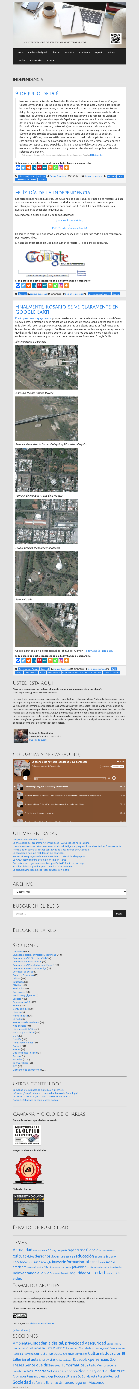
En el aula (18, 988)
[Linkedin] (34, 167)
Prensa (17, 1049)
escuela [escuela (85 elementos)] (100, 1256)
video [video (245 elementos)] (17, 1278)
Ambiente (84, 52)
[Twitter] (23, 167)
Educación (18, 982)
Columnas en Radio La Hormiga (29, 968)
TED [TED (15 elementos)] (55, 1382)
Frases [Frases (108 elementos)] (37, 1262)
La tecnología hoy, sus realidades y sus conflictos (39, 853)
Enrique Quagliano (58, 176)
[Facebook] (18, 167)
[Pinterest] (39, 167)
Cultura (17, 978)
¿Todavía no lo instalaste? (98, 650)
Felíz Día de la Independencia (52, 192)
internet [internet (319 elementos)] (92, 1261)
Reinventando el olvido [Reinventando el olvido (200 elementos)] (32, 1273)
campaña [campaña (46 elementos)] (61, 1250)
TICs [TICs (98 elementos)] (116, 1273)
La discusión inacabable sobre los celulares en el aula (41, 869)
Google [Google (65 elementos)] (47, 1262)
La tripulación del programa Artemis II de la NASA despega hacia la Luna (51, 843)
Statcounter (36, 1323)
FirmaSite (23, 1387)
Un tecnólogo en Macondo (27, 1069)
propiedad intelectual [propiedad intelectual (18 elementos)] (96, 1267)
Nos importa (19, 1025)
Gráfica (21, 60)
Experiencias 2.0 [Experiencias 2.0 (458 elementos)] (100, 1359)
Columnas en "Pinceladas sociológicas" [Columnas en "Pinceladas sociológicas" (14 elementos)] (86, 1348)
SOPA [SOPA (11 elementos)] (108, 1274)
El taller (17, 985)
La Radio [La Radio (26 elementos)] (90, 1365)
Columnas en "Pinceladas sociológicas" (33, 965)
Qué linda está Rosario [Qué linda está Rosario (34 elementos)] (92, 1376)
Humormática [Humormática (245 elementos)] (72, 1365)
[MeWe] (44, 167)
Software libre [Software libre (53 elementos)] (42, 1382)
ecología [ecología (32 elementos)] (70, 1256)
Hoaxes (17, 1012)
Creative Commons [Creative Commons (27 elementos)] (75, 1353)
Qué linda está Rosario (25, 1052)
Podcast (17, 1046)
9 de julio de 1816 (36, 93)
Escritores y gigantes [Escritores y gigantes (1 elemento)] (64, 1360)
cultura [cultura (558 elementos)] (20, 1255)
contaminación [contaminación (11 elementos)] (109, 1251)
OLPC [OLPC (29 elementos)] (120, 1371)
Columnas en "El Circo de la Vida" (30, 958)
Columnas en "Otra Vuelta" (27, 961)
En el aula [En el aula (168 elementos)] (30, 1359)
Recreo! (17, 1056)
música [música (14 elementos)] (40, 1267)
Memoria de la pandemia (26, 1022)
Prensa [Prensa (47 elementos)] (72, 1376)
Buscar (119, 913)
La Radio (17, 1019)
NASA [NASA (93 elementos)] (47, 1267)
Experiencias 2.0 (21, 1002)
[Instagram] (61, 167)
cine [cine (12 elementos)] (101, 1250)
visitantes (48, 1323)
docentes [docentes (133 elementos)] (58, 1256)
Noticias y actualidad (24, 1032)
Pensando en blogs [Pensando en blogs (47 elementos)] (40, 1376)
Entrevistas (36, 60)
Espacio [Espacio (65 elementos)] (111, 1256)
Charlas (56, 52)
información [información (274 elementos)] (73, 1262)
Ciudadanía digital (37, 52)
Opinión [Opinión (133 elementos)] (19, 1376)
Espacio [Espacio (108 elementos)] (79, 1359)
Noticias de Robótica (24, 1029)
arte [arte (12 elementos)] (39, 1250)
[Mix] (50, 167)
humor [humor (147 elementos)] (57, 1262)
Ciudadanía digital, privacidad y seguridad (34, 954)
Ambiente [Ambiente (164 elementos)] (21, 1343)
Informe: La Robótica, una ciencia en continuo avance (41, 1096)
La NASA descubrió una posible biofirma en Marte (39, 859)
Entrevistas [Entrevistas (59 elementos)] (47, 1359)
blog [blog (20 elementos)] (54, 1250)
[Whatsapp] (55, 167)
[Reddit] (28, 167)
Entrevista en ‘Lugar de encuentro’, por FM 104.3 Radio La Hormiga (48, 863)
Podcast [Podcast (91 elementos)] (60, 1376)
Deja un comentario (93, 176)
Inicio (21, 52)
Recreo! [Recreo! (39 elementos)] (113, 1376)
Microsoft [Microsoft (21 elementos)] (31, 1267)
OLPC (16, 1035)
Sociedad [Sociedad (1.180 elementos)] (22, 1382)
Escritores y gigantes (24, 995)
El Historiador (96, 155)
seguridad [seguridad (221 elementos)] (78, 1273)
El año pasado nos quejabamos (33, 318)
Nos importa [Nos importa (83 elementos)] (36, 1371)
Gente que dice (21, 1009)
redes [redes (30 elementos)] (119, 1267)
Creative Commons (23, 975)
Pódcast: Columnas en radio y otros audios (35, 1100)
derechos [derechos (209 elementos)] (42, 1256)
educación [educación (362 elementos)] (84, 1256)
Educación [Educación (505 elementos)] (111, 1353)
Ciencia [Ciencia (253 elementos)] (92, 1250)
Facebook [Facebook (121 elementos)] (20, 1262)
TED (15, 1066)
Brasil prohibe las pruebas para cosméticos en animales (43, 866)
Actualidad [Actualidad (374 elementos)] (22, 1249)
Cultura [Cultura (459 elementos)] (95, 1353)
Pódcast (112, 52)
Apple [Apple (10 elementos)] (35, 1251)
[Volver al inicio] (21, 1330)
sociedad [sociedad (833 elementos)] (96, 1272)
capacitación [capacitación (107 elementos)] (77, 1250)
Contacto (52, 60)
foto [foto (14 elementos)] (30, 1262)
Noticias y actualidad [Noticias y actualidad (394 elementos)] (97, 1371)
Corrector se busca (23, 971)
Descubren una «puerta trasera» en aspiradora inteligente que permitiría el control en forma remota (67, 846)
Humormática (20, 1015)
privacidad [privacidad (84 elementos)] (79, 1267)
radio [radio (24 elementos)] (109, 1267)
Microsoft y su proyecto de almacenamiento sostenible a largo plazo (49, 856)
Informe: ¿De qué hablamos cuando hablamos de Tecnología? (46, 1093)
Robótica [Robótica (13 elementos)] (56, 1274)
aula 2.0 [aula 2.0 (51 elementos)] (46, 1250)
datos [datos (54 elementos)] (30, 1256)
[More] (66, 167)
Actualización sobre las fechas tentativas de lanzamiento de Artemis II (51, 849)
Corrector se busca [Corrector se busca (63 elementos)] (48, 1353)
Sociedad (17, 1059)
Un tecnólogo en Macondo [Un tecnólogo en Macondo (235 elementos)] (81, 1382)
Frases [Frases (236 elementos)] (18, 1365)
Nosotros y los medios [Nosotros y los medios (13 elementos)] (61, 1267)
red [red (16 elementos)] (114, 1267)
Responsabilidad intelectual (28, 839)
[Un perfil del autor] (38, 740)
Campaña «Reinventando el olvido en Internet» (38, 1090)
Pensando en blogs (23, 1042)
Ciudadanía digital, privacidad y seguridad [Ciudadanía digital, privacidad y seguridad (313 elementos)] (68, 1343)
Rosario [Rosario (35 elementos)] (65, 1273)
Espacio (99, 52)
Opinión (17, 1039)
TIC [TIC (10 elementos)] (111, 1274)
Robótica (69, 52)
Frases (16, 1005)
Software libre (20, 1063)
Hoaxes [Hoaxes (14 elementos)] (55, 1365)
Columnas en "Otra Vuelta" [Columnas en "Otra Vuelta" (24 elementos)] (45, 1348)
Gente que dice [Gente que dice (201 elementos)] (37, 1365)
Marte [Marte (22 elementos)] (103, 1262)
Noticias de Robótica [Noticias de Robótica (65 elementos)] (62, 1371)
